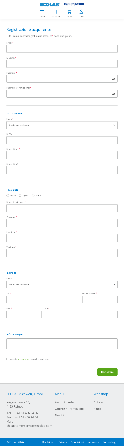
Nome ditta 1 (12, 149)
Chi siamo (100, 402)
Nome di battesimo (15, 202)
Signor (13, 195)
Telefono (10, 247)
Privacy (62, 442)
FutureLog (109, 442)
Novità (59, 415)
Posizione (10, 232)
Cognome (11, 217)
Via (7, 293)
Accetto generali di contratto (29, 359)
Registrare (107, 371)
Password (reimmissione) (18, 87)
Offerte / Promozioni (69, 409)
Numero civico (89, 293)
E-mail (9, 43)
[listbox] (62, 125)
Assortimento (64, 402)
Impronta (93, 442)
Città (46, 308)
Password (11, 73)
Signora (26, 195)
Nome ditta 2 (12, 164)
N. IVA (9, 134)
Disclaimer (48, 442)
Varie (38, 195)
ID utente (10, 58)
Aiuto (97, 409)
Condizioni (77, 442)
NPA (8, 308)
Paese (9, 278)
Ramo (9, 119)
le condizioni (23, 359)
